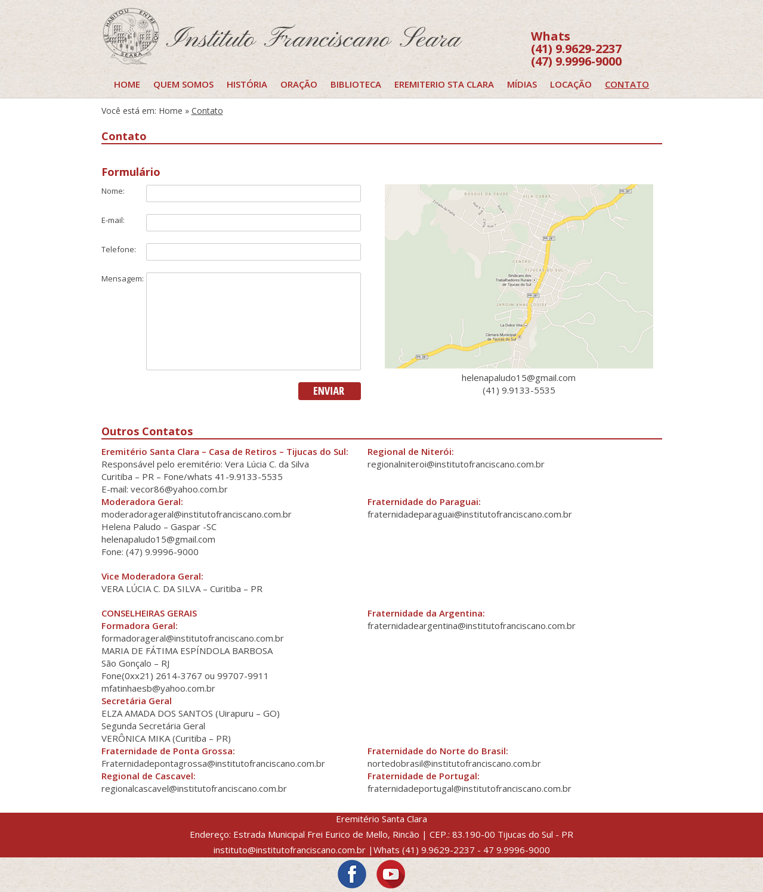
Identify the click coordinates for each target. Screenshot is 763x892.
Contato (627, 84)
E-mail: (113, 220)
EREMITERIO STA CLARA (444, 84)
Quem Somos (183, 84)
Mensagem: (122, 278)
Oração (298, 84)
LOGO (310, 35)
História (247, 84)
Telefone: (118, 249)
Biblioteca (355, 84)
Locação (571, 84)
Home (127, 84)
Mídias (522, 84)
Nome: (113, 190)
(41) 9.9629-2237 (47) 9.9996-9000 (576, 48)
